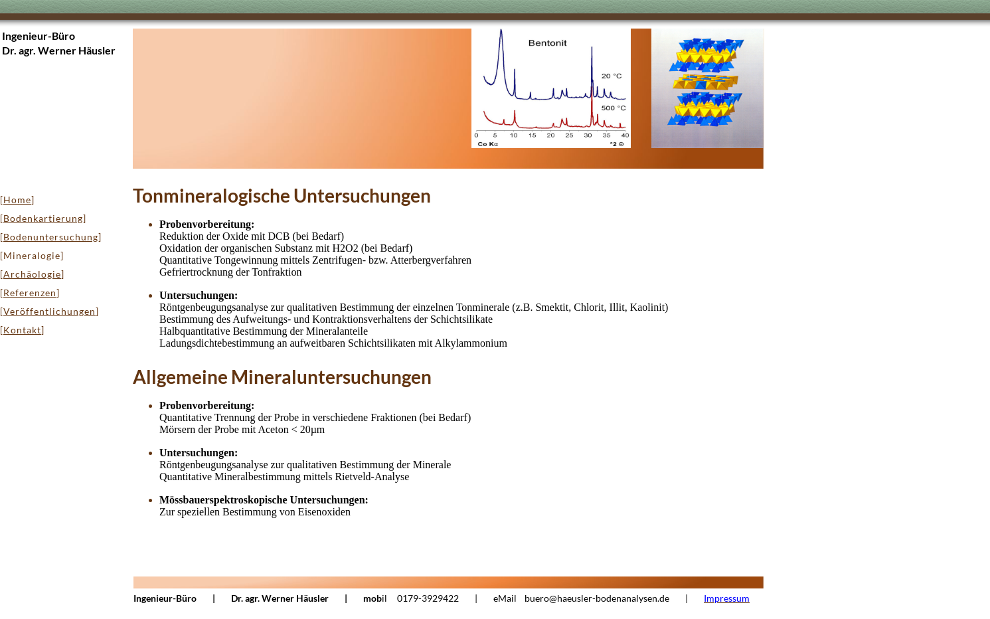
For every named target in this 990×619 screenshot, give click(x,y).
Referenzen (29, 292)
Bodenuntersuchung (50, 236)
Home (17, 199)
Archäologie (32, 274)
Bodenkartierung (43, 218)
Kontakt (22, 329)
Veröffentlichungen (49, 311)
